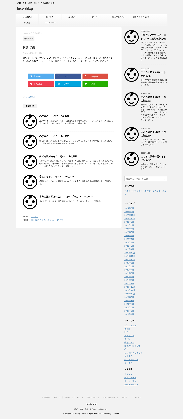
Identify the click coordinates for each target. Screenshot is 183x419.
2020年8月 (129, 300)
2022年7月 (129, 229)
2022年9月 (129, 222)
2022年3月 (129, 242)
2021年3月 (129, 280)
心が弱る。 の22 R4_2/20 (54, 116)
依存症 (27, 23)
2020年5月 (129, 311)
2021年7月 (129, 270)
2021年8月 (129, 266)
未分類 (127, 339)
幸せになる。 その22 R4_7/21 (56, 176)
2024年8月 (129, 208)
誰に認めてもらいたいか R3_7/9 (47, 220)
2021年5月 (129, 273)
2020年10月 (129, 294)
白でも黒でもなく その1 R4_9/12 (58, 156)
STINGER (115, 414)
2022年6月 (129, 232)
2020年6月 (129, 307)
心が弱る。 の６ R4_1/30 (54, 136)
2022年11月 (129, 215)
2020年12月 (129, 287)
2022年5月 (129, 235)
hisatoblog (25, 9)
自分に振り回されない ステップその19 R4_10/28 (66, 196)
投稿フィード (130, 377)
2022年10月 (129, 218)
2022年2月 (129, 246)
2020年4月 (129, 314)
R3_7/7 (34, 216)
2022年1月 (129, 249)
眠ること (50, 17)
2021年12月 (129, 253)
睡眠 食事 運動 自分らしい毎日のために (91, 409)
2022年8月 (129, 225)
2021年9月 (129, 263)
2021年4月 (129, 276)
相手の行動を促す (132, 346)
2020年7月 (129, 304)
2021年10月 (129, 259)
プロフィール (50, 23)
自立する (128, 356)
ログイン (128, 374)
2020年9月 (129, 297)
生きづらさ (129, 342)
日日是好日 (27, 17)
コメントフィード (132, 381)
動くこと (96, 17)
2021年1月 (129, 283)
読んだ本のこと (118, 17)
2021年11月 (129, 256)
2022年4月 (129, 239)
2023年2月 (129, 211)
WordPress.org (131, 384)
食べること (72, 17)
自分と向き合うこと (141, 17)
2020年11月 (129, 290)
